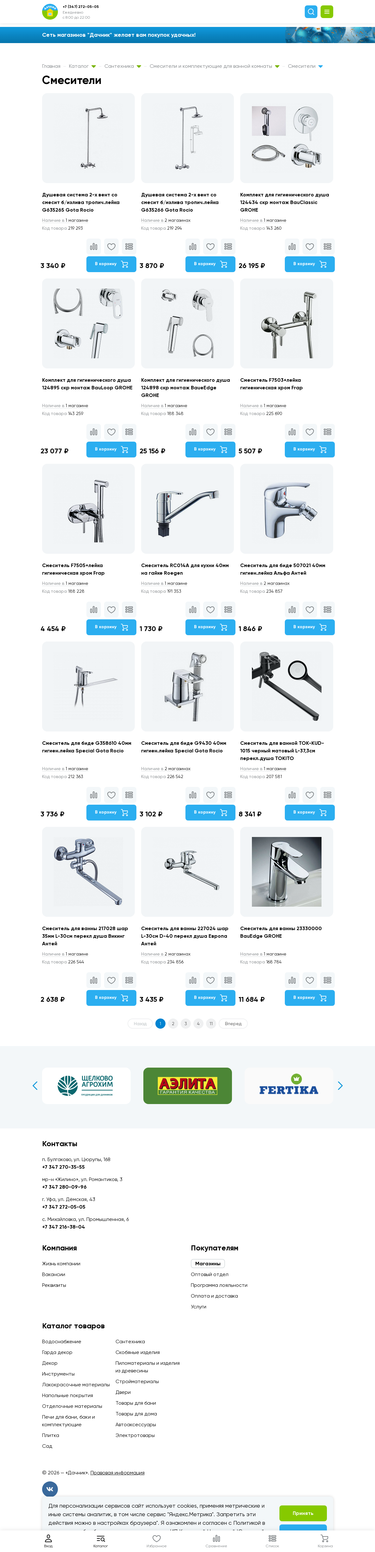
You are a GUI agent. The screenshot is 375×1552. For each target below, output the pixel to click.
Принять (303, 1513)
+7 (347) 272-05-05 (81, 6)
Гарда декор (57, 1352)
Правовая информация (118, 1473)
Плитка (50, 1435)
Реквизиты (54, 1285)
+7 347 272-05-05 (63, 1207)
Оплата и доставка (214, 1296)
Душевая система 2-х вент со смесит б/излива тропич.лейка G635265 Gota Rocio (81, 202)
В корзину (111, 264)
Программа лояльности (219, 1285)
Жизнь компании (61, 1264)
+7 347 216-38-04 (63, 1227)
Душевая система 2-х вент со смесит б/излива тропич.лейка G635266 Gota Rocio (180, 202)
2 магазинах (166, 220)
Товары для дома (136, 1414)
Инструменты (58, 1374)
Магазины (208, 1264)
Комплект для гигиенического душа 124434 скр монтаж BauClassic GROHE (284, 202)
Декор (50, 1363)
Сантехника (122, 66)
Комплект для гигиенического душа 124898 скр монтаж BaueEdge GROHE (185, 387)
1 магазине (65, 220)
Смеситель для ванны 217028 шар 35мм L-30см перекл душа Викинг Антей (85, 936)
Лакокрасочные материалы (76, 1385)
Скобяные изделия (138, 1352)
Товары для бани (136, 1403)
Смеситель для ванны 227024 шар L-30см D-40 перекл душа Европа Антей (184, 936)
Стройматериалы (137, 1381)
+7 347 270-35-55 (63, 1167)
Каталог (82, 66)
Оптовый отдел (209, 1274)
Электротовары (135, 1435)
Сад (47, 1446)
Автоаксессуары (136, 1424)
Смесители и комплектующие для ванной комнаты (214, 66)
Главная (51, 66)
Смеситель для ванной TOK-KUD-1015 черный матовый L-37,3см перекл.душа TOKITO (282, 750)
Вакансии (53, 1274)
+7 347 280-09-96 (64, 1187)
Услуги (198, 1307)
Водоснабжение (61, 1341)
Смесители (305, 66)
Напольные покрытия (67, 1395)
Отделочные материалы (72, 1406)
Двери (123, 1392)
